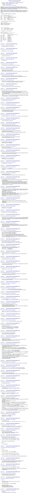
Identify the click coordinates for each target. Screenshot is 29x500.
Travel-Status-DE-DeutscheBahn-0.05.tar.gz (6, 465)
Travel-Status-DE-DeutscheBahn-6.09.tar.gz (6, 134)
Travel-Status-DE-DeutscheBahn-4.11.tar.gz (6, 288)
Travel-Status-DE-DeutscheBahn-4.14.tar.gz (6, 267)
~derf (9, 1)
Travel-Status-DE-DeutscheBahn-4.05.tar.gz (6, 320)
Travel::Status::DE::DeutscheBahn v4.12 (13, 281)
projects (11, 1)
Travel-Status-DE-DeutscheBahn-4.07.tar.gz (6, 308)
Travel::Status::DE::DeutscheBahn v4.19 (13, 244)
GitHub (10, 4)
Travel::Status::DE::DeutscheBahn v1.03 (13, 428)
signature (12, 50)
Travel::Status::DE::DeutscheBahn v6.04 (13, 160)
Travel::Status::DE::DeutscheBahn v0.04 (13, 470)
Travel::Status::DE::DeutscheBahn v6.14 (13, 112)
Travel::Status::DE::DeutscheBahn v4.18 (13, 249)
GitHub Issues (10, 5)
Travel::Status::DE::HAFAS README (10, 11)
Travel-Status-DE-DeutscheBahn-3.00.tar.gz (6, 371)
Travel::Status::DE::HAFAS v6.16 (11, 93)
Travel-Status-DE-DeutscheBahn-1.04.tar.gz (6, 424)
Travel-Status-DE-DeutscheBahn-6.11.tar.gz (6, 124)
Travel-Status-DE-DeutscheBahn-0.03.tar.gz (6, 479)
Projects (13, 0)
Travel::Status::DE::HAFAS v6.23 (11, 58)
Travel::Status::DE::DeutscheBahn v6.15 (13, 103)
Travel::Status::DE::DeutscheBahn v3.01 (13, 365)
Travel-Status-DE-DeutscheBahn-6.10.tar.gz (6, 129)
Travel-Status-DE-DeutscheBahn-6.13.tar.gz (6, 109)
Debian (16, 3)
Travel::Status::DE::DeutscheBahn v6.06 (13, 155)
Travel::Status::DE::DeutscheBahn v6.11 (13, 123)
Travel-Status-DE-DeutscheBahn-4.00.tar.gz (6, 349)
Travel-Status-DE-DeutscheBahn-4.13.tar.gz (6, 277)
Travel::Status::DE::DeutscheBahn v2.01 (13, 395)
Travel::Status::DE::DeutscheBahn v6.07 (13, 144)
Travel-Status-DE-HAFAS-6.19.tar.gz (5, 79)
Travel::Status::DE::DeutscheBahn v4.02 (13, 335)
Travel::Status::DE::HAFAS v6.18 (11, 83)
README (7, 2)
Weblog (20, 0)
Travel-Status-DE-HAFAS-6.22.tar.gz (5, 64)
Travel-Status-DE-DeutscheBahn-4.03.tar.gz (6, 329)
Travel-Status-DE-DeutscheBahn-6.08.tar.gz (6, 140)
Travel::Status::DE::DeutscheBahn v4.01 (13, 341)
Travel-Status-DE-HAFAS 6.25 (10, 3)
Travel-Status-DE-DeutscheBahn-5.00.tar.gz (6, 235)
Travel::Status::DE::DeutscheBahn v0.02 (13, 483)
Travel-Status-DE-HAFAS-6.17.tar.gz (5, 90)
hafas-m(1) (13, 2)
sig (13, 484)
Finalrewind (7, 4)
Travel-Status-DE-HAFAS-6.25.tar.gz (5, 50)
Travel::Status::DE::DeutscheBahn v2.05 (13, 375)
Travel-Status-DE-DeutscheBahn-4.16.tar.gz (6, 257)
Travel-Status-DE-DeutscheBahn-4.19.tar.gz (6, 245)
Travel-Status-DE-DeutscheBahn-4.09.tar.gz (6, 298)
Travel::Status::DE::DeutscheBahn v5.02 (13, 219)
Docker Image (14, 5)
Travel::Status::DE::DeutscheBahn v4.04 (13, 323)
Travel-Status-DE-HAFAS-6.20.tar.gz (5, 73)
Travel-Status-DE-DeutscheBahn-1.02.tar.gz (6, 435)
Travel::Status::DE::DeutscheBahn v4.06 (13, 313)
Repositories (16, 0)
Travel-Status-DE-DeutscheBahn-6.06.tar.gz (6, 156)
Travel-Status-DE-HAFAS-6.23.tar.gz (5, 59)
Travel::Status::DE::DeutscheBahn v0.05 (13, 464)
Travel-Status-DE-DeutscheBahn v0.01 (12, 495)
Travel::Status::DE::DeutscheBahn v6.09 (13, 133)
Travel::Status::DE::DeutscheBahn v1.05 (13, 417)
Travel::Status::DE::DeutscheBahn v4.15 (13, 271)
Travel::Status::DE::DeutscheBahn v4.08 (13, 301)
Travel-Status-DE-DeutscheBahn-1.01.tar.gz (6, 441)
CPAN (6, 5)
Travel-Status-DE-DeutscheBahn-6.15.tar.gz (6, 104)
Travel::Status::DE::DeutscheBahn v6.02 (13, 170)
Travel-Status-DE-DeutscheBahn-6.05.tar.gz (6, 151)
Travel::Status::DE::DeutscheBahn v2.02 (13, 390)
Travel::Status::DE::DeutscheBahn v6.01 (13, 176)
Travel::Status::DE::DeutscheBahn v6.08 (13, 139)
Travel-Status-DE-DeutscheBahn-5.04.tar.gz (6, 211)
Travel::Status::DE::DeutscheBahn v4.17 (13, 261)
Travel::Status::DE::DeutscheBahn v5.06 (13, 191)
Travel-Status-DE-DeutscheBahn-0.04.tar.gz (6, 471)
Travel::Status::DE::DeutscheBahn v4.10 (13, 291)
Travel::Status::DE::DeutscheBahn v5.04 (13, 209)
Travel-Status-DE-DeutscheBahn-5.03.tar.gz (6, 216)
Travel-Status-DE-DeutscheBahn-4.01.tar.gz (6, 342)
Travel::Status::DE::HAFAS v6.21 (11, 67)
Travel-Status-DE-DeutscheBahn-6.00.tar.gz (6, 183)
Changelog (10, 2)
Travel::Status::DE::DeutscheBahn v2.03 (13, 385)
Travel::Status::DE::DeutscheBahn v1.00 (13, 451)
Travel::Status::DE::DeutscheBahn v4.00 (13, 347)
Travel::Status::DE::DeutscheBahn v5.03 (13, 215)
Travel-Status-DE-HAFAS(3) (19, 2)
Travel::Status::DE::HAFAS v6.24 (11, 53)
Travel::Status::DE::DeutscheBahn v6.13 (13, 107)
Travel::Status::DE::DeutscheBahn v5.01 (13, 226)
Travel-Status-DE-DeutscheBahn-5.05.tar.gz (6, 204)
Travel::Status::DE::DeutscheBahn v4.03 (13, 328)
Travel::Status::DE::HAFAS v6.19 (11, 78)
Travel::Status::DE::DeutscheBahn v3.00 (13, 370)
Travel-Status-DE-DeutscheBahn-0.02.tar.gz (6, 484)
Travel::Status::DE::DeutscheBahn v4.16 (13, 256)
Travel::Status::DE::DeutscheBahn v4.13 (13, 276)
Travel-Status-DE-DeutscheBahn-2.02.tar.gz (6, 391)
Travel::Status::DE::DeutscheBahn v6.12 (13, 118)
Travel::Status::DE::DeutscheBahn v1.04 (13, 423)
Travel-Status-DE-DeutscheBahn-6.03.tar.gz (6, 167)
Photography (10, 0)
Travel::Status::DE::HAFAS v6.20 (11, 72)
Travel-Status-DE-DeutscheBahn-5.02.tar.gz (6, 221)
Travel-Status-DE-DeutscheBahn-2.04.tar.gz (6, 382)
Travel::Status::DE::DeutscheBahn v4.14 (13, 266)
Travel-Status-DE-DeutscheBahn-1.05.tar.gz (6, 418)
